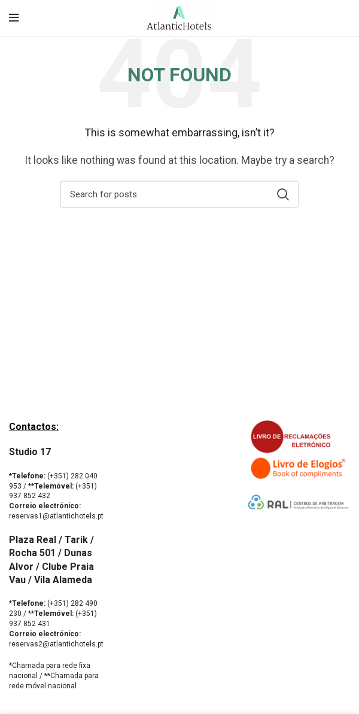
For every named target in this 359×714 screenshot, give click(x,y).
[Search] (179, 194)
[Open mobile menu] (14, 18)
